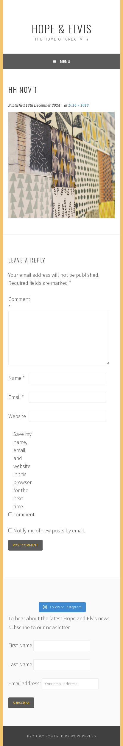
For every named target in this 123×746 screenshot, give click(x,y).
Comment (17, 303)
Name (16, 377)
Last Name (20, 664)
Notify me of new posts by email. (49, 530)
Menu (65, 61)
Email (16, 397)
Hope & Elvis (62, 28)
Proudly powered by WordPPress (61, 736)
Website (17, 416)
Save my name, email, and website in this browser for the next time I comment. (22, 474)
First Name (20, 645)
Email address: (25, 683)
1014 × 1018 (78, 105)
